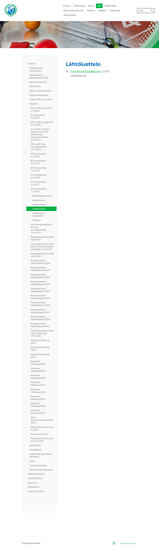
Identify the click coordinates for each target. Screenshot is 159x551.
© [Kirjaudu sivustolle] (23, 543)
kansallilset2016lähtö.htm (86, 71)
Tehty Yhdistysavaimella (127, 543)
